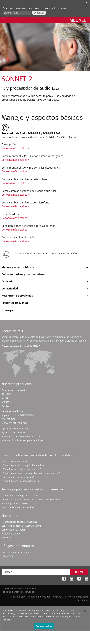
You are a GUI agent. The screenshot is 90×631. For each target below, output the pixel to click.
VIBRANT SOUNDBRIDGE (14, 423)
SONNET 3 (7, 397)
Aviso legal (58, 596)
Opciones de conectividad (15, 428)
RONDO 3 (7, 393)
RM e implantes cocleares (15, 503)
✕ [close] (86, 2)
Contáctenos (8, 555)
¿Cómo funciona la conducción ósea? (21, 480)
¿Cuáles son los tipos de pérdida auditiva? (24, 465)
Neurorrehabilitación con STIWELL (19, 521)
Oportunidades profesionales (17, 551)
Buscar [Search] (79, 572)
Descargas (8, 310)
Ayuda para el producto (14, 432)
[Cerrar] (85, 610)
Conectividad (10, 288)
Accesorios (8, 281)
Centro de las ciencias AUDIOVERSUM (21, 525)
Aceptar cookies (44, 626)
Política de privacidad (39, 596)
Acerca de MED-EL (15, 331)
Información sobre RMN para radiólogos (23, 440)
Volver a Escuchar (11, 533)
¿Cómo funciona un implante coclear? (21, 469)
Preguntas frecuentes (15, 302)
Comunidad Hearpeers (13, 529)
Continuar (39, 12)
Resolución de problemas (17, 295)
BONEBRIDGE (8, 419)
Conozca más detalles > (15, 148)
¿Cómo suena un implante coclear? (20, 495)
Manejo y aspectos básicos (18, 267)
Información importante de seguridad (21, 436)
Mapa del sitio (18, 596)
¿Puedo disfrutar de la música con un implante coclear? (31, 499)
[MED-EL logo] (78, 20)
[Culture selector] (17, 13)
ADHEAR (6, 405)
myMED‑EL (7, 537)
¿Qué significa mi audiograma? (18, 476)
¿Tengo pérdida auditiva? (15, 461)
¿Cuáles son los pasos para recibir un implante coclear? (31, 473)
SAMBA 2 (6, 401)
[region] (45, 618)
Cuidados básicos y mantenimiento (24, 274)
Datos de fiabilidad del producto (18, 507)
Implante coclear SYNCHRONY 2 (18, 415)
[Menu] (3, 20)
